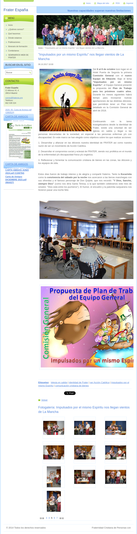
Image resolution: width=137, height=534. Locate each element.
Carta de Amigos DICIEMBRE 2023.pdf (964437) (16, 179)
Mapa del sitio (103, 3)
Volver (44, 400)
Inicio (40, 48)
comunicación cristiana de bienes (72, 385)
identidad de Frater (78, 382)
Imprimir (129, 3)
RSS (118, 3)
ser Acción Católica (99, 382)
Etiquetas (43, 382)
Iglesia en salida (59, 382)
